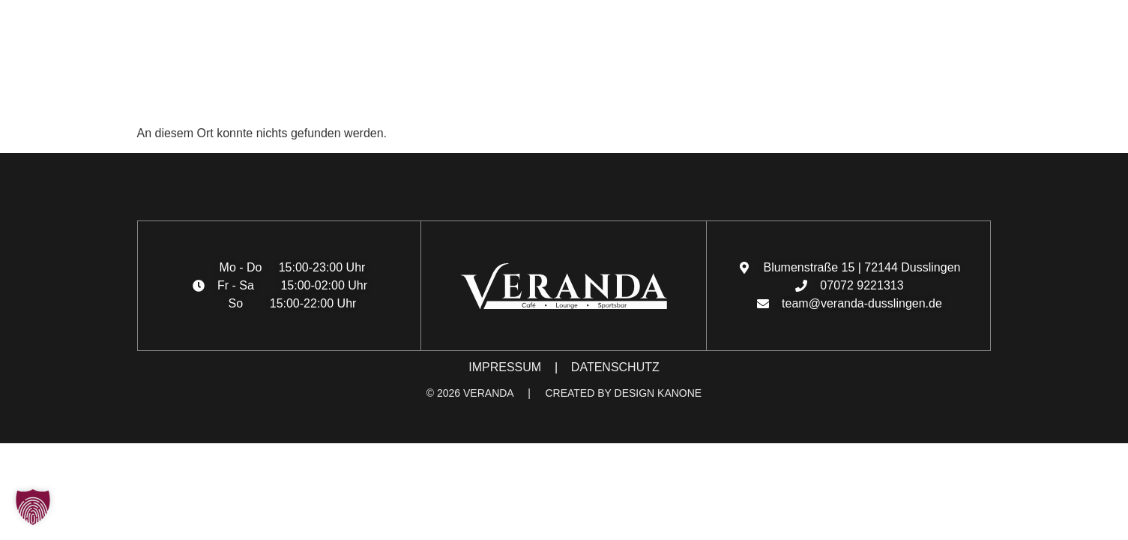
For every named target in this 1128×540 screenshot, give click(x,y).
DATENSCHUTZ (615, 367)
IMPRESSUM (504, 367)
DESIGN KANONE (658, 393)
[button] (26, 98)
